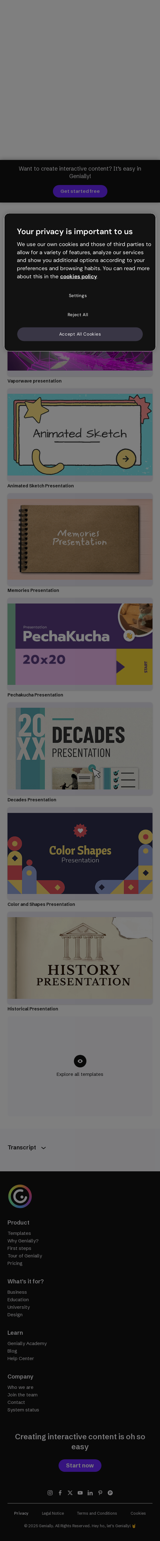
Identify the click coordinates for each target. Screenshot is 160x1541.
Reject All (78, 314)
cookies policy (78, 276)
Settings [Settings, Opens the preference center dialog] (78, 295)
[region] (80, 282)
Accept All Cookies (80, 334)
